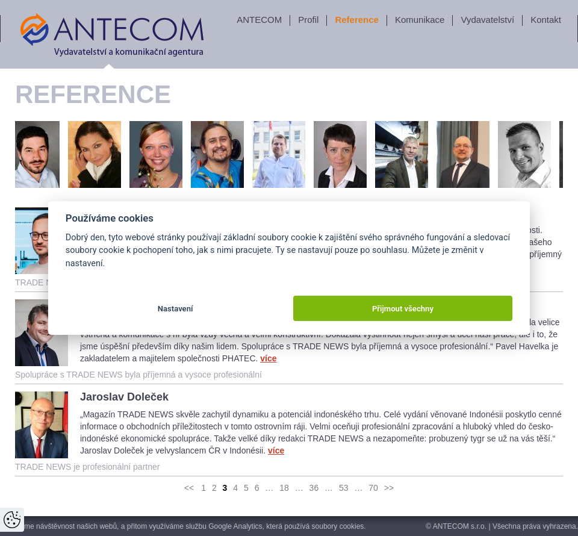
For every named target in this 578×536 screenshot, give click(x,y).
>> (389, 488)
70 (373, 488)
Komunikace (420, 19)
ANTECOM (259, 19)
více (268, 358)
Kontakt (545, 19)
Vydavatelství (487, 19)
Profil (308, 19)
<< (189, 488)
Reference (357, 19)
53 (344, 488)
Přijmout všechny (403, 308)
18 (284, 488)
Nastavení (175, 308)
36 (314, 488)
